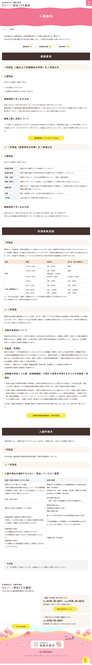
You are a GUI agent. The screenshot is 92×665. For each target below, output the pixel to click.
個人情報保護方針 (46, 653)
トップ (4, 29)
